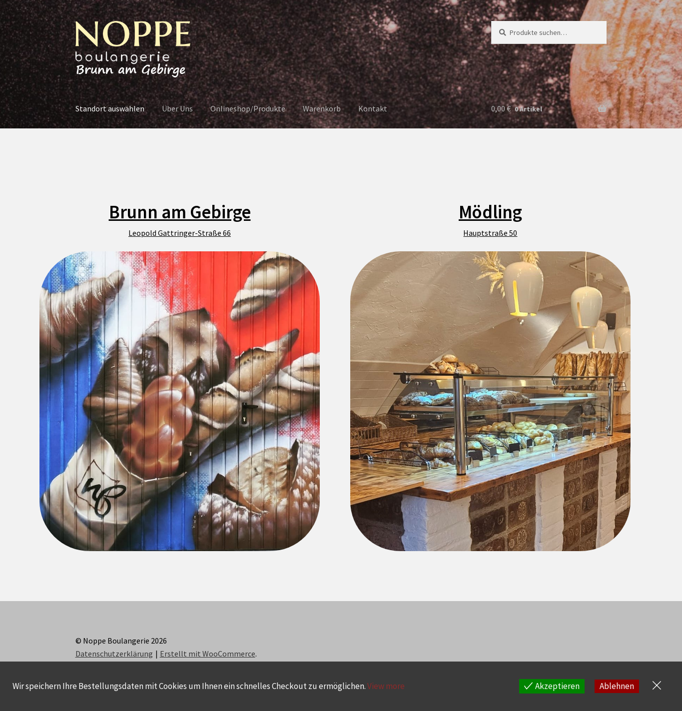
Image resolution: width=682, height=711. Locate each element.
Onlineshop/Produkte (247, 108)
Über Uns (177, 108)
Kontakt (372, 108)
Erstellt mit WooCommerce (207, 654)
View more (386, 686)
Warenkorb (322, 108)
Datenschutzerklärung (114, 654)
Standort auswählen (109, 108)
